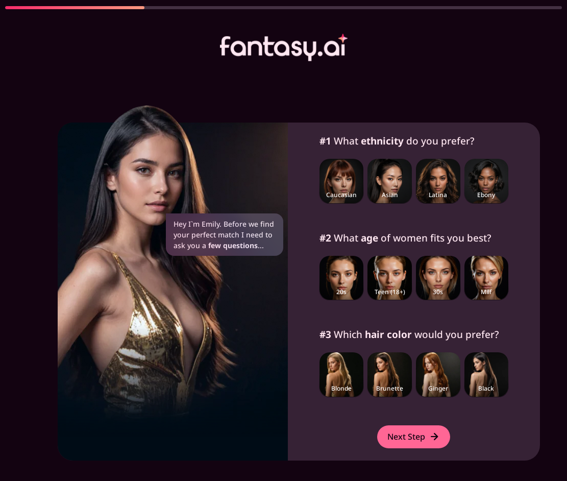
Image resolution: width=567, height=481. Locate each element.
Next (413, 436)
